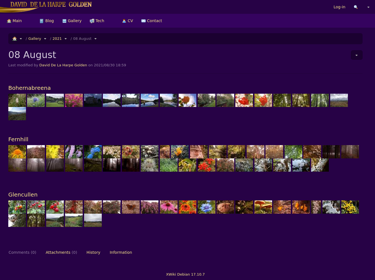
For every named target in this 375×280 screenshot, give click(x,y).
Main (14, 21)
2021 (57, 38)
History (93, 252)
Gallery (72, 21)
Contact (151, 21)
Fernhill (18, 139)
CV (127, 21)
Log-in (339, 7)
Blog (47, 21)
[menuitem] (14, 21)
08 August (82, 38)
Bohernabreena (29, 88)
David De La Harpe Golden (63, 65)
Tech (97, 21)
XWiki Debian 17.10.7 (185, 274)
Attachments (61, 252)
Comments (22, 252)
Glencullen (23, 194)
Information (121, 252)
